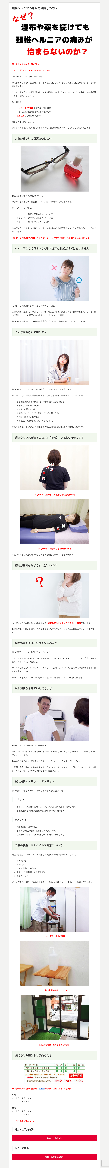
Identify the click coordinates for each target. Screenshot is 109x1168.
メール (41, 1089)
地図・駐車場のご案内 (54, 1157)
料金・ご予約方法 (54, 1138)
